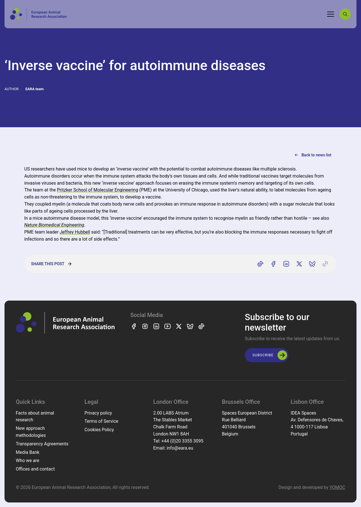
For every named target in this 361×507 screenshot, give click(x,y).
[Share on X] (299, 264)
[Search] (345, 14)
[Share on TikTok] (260, 264)
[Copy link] (325, 264)
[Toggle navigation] (330, 14)
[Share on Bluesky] (312, 264)
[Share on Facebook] (273, 264)
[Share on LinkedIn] (286, 264)
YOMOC (337, 487)
